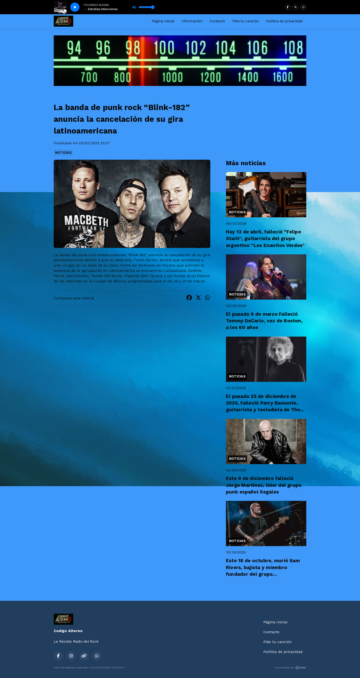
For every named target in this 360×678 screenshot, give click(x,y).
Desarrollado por (290, 667)
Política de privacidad (284, 21)
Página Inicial (163, 21)
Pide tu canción (245, 21)
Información (192, 21)
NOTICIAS (63, 152)
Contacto (217, 21)
